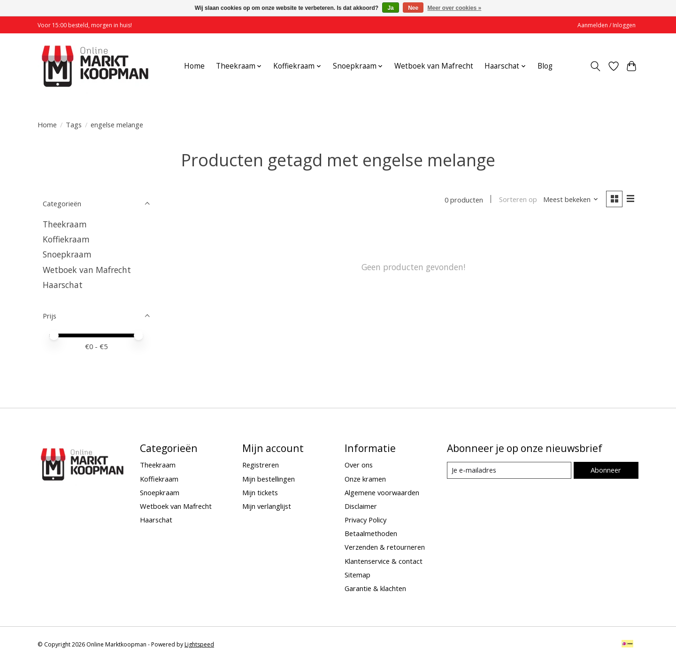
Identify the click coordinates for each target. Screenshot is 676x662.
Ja (390, 8)
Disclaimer (361, 506)
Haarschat (63, 284)
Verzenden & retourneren (385, 547)
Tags (74, 124)
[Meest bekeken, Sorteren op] (571, 199)
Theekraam (65, 224)
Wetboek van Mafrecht (433, 66)
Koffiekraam (66, 239)
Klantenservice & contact (383, 561)
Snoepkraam (67, 254)
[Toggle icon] (595, 66)
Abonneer (606, 470)
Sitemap (357, 574)
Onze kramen (365, 478)
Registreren (260, 464)
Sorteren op (518, 199)
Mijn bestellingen (268, 478)
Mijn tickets (260, 492)
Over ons (359, 464)
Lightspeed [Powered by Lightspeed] (199, 644)
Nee (413, 8)
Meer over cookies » (455, 8)
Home (194, 66)
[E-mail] (509, 470)
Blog (545, 66)
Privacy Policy (365, 519)
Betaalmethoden (371, 533)
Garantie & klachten (375, 588)
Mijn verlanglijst (266, 506)
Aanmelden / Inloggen (606, 25)
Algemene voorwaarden (382, 492)
